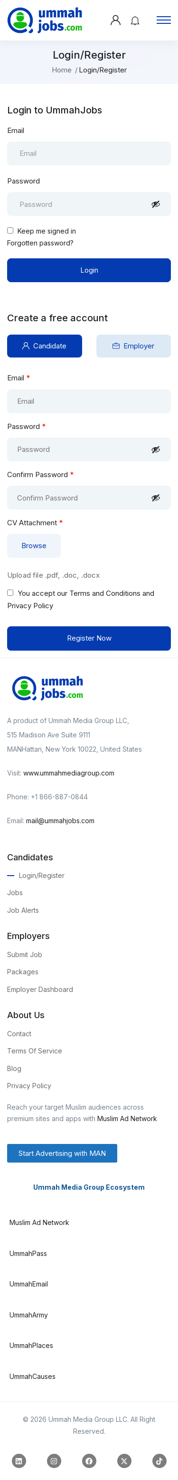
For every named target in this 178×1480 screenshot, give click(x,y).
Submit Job (24, 954)
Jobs (15, 892)
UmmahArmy (28, 1315)
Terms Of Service (34, 1051)
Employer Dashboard (40, 989)
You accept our (80, 599)
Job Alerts (23, 910)
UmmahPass (28, 1253)
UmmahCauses (32, 1376)
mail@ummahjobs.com (60, 821)
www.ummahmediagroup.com (68, 773)
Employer (133, 345)
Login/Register (42, 875)
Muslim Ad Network (127, 1118)
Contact (19, 1034)
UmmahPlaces (31, 1345)
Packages (22, 972)
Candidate (44, 345)
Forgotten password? (40, 243)
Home (62, 69)
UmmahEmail (28, 1284)
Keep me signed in (41, 231)
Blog (14, 1068)
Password (23, 180)
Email (15, 130)
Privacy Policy (29, 1086)
